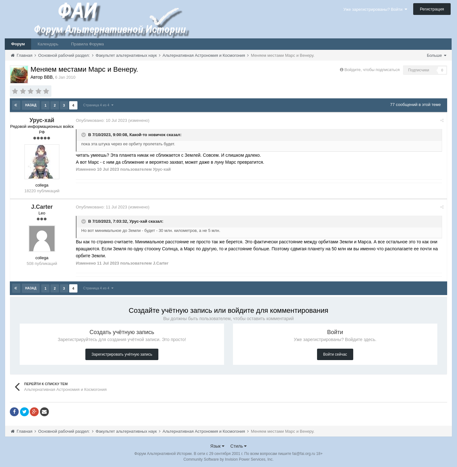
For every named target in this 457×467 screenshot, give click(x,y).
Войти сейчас (335, 353)
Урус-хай (141, 220)
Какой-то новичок (150, 134)
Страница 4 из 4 (98, 105)
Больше (436, 55)
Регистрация (432, 9)
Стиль (238, 444)
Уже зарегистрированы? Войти (375, 9)
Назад (30, 105)
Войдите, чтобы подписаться (372, 69)
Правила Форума (87, 44)
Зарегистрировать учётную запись (121, 353)
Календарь (47, 44)
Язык (217, 444)
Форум (18, 44)
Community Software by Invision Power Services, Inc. (228, 458)
